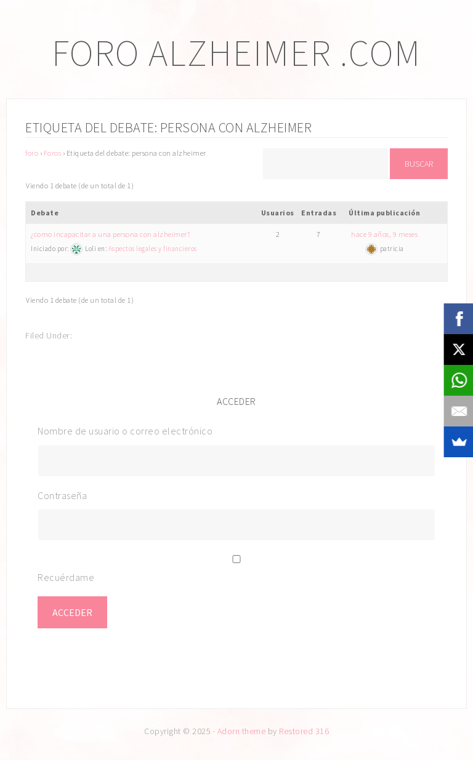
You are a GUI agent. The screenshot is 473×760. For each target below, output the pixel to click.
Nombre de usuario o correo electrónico (125, 431)
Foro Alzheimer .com (236, 53)
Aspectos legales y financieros (152, 248)
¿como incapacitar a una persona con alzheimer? (110, 234)
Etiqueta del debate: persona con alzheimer (168, 127)
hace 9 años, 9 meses (384, 234)
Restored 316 (304, 731)
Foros (53, 153)
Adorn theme (241, 731)
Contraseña (62, 495)
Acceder (72, 612)
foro (31, 153)
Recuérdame (66, 577)
